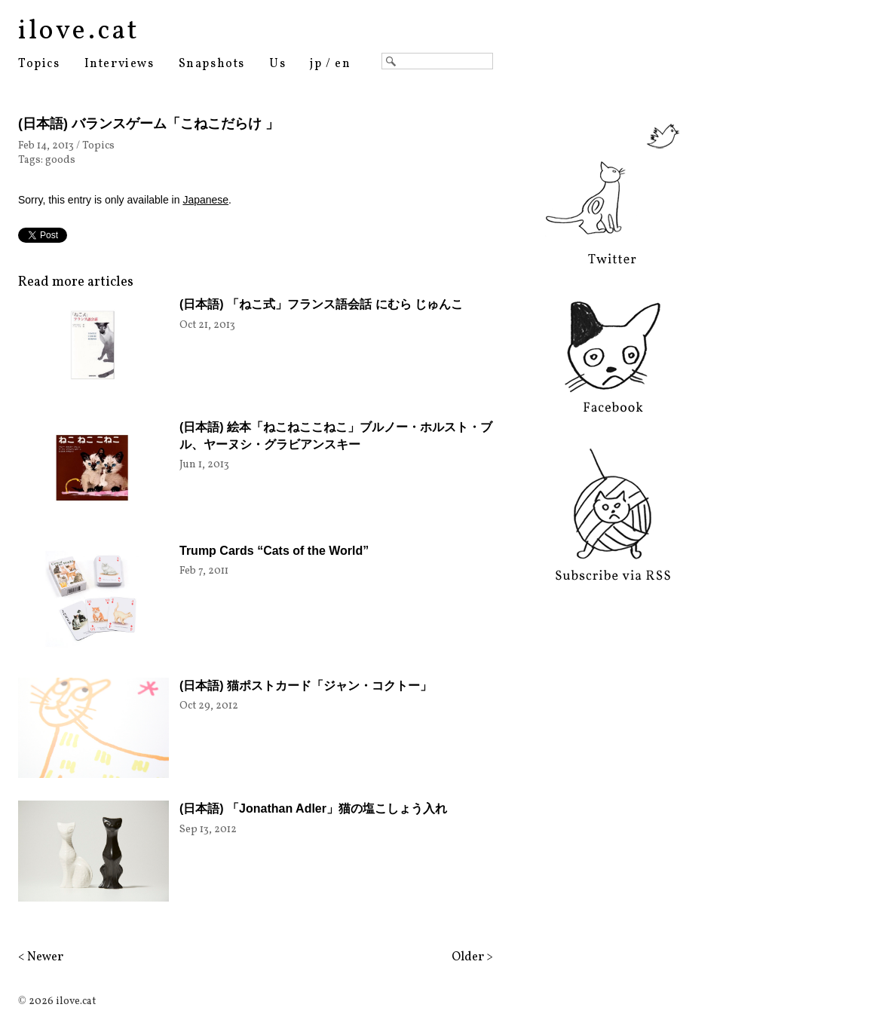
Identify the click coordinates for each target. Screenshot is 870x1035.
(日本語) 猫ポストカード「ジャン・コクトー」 (305, 685)
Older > (472, 957)
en (343, 64)
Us (277, 64)
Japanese (205, 200)
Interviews (119, 64)
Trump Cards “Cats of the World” (274, 550)
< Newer (40, 957)
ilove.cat (78, 32)
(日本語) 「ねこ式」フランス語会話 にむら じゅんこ (321, 304)
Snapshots (212, 64)
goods (60, 160)
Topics (39, 64)
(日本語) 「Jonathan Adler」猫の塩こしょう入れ (313, 808)
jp (316, 64)
